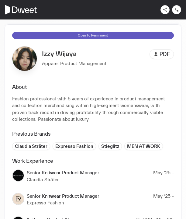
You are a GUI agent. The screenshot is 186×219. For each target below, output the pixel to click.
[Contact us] (176, 9)
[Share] (165, 9)
